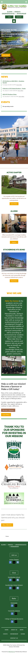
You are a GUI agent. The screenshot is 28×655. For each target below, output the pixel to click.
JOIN (9, 17)
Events (5, 634)
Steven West (19, 84)
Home (6, 629)
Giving (23, 634)
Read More (14, 280)
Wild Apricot (11, 651)
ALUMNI (9, 11)
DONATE (19, 17)
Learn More (6, 55)
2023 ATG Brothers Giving (9, 94)
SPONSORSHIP (21, 13)
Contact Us (14, 638)
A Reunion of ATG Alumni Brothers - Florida (14, 88)
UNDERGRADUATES (8, 13)
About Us (14, 629)
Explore (14, 242)
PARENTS (17, 11)
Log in (14, 21)
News (21, 629)
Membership (14, 634)
